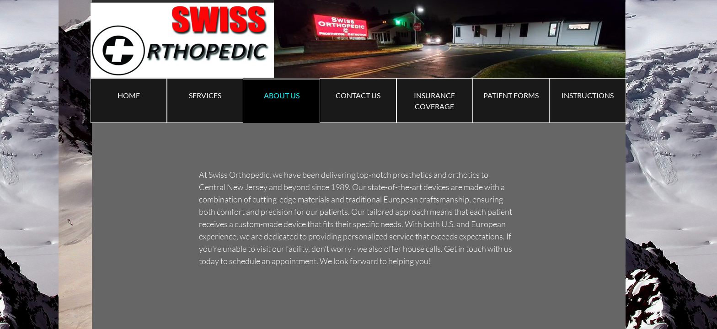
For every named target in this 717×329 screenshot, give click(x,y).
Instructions (588, 95)
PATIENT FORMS (511, 95)
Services (205, 95)
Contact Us (358, 95)
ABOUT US (282, 95)
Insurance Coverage (434, 101)
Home (129, 95)
